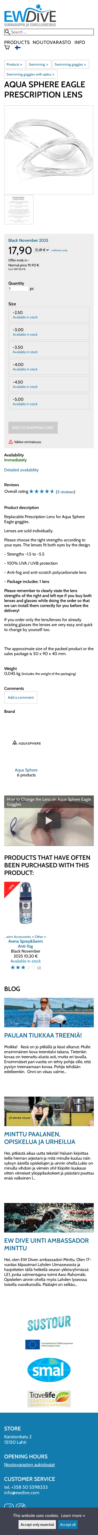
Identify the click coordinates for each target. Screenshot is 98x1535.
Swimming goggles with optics (30, 74)
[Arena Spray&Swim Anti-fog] (25, 928)
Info (79, 42)
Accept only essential (37, 1524)
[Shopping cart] (9, 48)
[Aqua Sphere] (26, 752)
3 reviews (65, 491)
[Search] (49, 32)
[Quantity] (18, 288)
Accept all (68, 1524)
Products (17, 42)
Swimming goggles (70, 64)
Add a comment (21, 697)
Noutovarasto (52, 42)
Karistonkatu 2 (18, 1436)
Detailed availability (21, 469)
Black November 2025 (28, 240)
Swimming (38, 64)
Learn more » (73, 1515)
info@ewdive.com (21, 1492)
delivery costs (60, 250)
